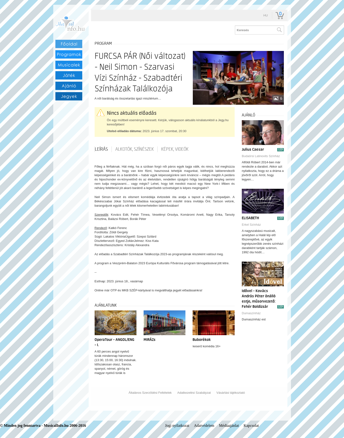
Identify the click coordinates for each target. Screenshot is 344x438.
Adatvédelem (204, 425)
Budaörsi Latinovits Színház (261, 156)
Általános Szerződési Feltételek (150, 392)
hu (265, 15)
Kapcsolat (251, 425)
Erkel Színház (251, 224)
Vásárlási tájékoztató (230, 392)
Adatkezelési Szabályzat (194, 392)
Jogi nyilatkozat (177, 425)
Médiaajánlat (229, 425)
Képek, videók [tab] (175, 149)
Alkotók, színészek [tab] (134, 149)
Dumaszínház (251, 313)
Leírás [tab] (101, 149)
